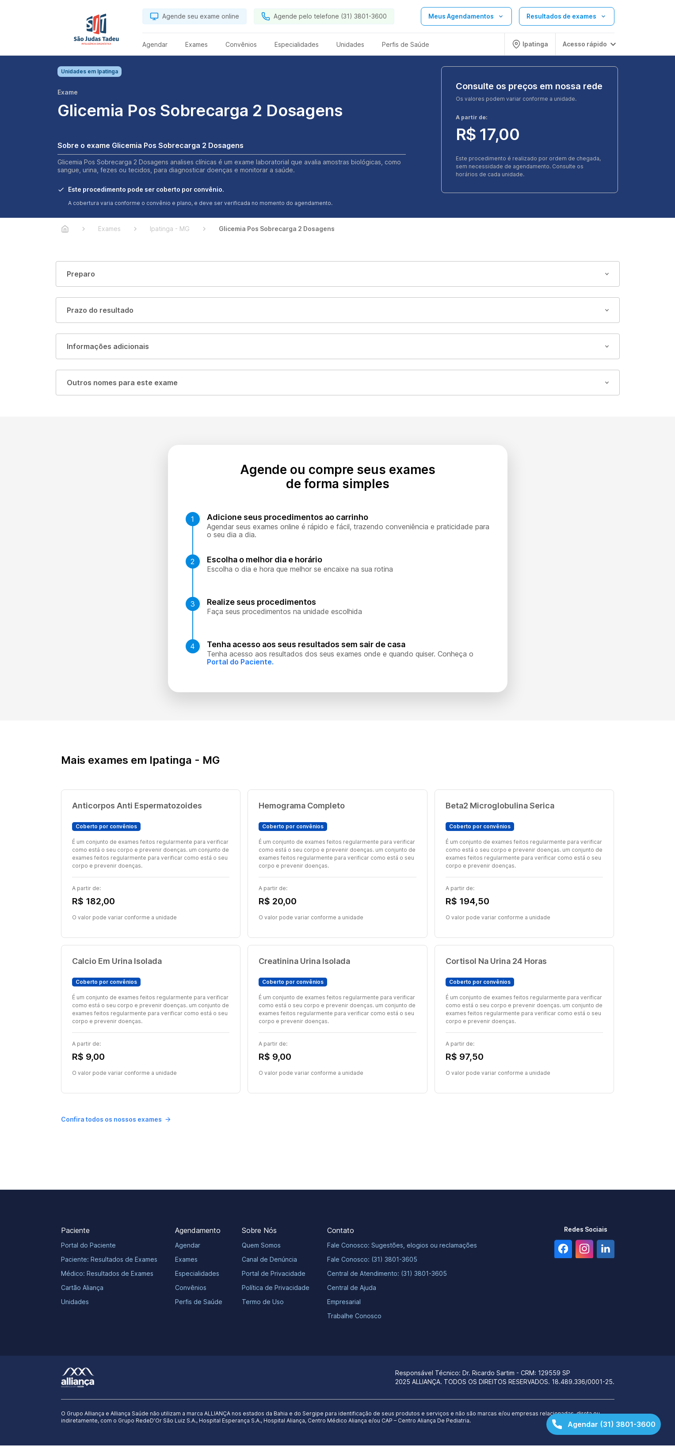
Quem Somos (261, 1248)
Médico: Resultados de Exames (107, 1277)
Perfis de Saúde (198, 1305)
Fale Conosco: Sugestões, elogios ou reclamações (402, 1248)
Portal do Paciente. (240, 665)
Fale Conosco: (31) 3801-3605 (372, 1263)
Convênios (190, 1291)
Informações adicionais (338, 349)
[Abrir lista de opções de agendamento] (466, 16)
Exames (186, 1263)
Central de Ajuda (351, 1291)
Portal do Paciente (88, 1248)
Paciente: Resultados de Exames (109, 1263)
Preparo (338, 277)
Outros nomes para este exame (338, 386)
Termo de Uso (263, 1305)
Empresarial (344, 1305)
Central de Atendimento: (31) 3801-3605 (387, 1277)
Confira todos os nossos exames (116, 1123)
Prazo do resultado (338, 313)
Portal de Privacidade (273, 1277)
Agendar (187, 1248)
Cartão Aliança (82, 1291)
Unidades (75, 1305)
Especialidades (197, 1277)
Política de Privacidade (275, 1291)
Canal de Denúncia (269, 1263)
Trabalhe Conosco (354, 1319)
